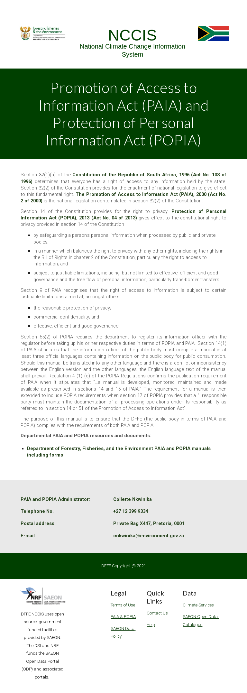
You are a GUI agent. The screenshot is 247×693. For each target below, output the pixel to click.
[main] (132, 43)
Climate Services (198, 605)
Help (151, 624)
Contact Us (157, 613)
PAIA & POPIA (123, 616)
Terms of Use (123, 605)
